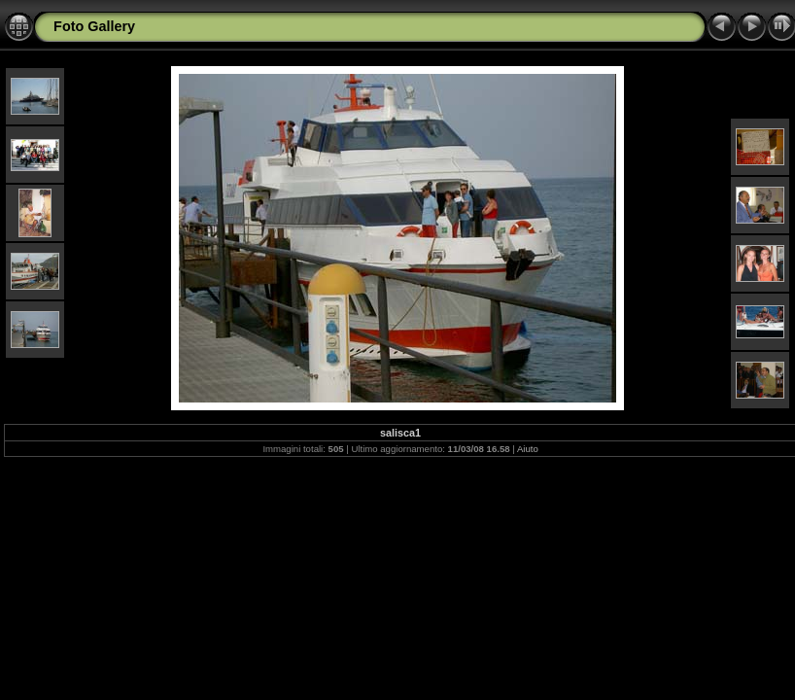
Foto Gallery (94, 26)
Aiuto (527, 448)
